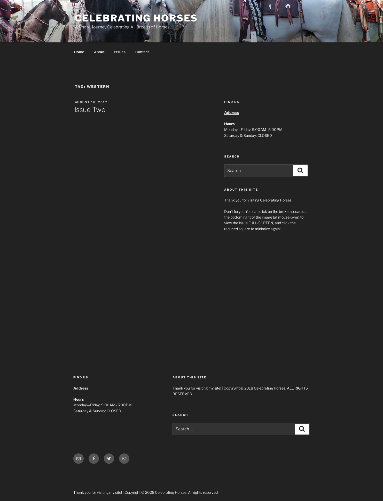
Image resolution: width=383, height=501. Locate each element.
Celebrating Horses (136, 18)
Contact (142, 52)
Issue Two (90, 110)
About (99, 52)
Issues (120, 52)
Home (79, 52)
